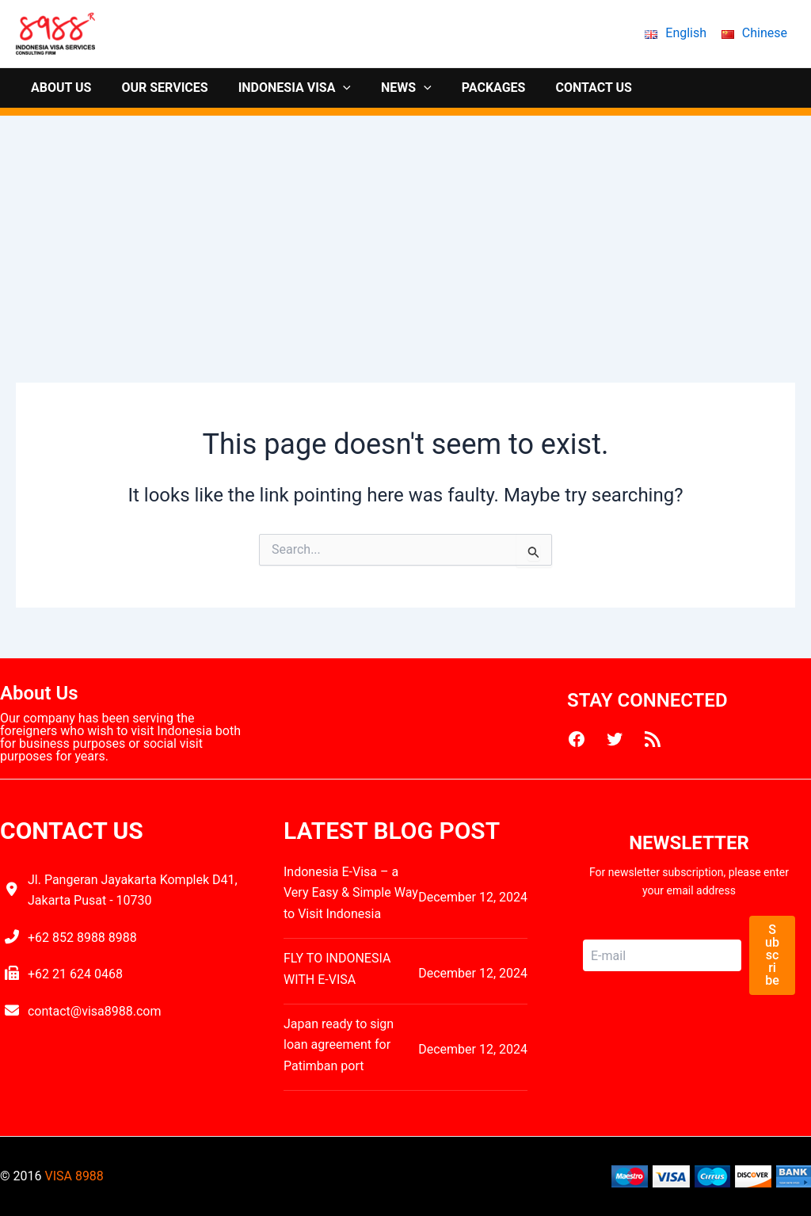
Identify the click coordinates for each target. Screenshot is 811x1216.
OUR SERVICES (157, 87)
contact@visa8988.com (95, 1011)
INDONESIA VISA (283, 88)
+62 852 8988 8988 (82, 937)
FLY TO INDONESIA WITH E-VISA (337, 968)
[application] (331, 88)
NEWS (389, 88)
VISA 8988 (73, 1176)
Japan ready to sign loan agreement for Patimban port (339, 1044)
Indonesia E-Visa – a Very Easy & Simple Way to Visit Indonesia (351, 892)
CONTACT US (567, 87)
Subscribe (772, 955)
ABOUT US (59, 87)
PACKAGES (472, 87)
